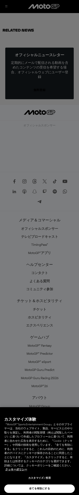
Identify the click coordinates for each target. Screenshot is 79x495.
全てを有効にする (39, 488)
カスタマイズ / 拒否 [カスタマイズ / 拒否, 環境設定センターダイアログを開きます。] (39, 478)
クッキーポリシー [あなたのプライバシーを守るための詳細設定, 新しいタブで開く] (16, 469)
